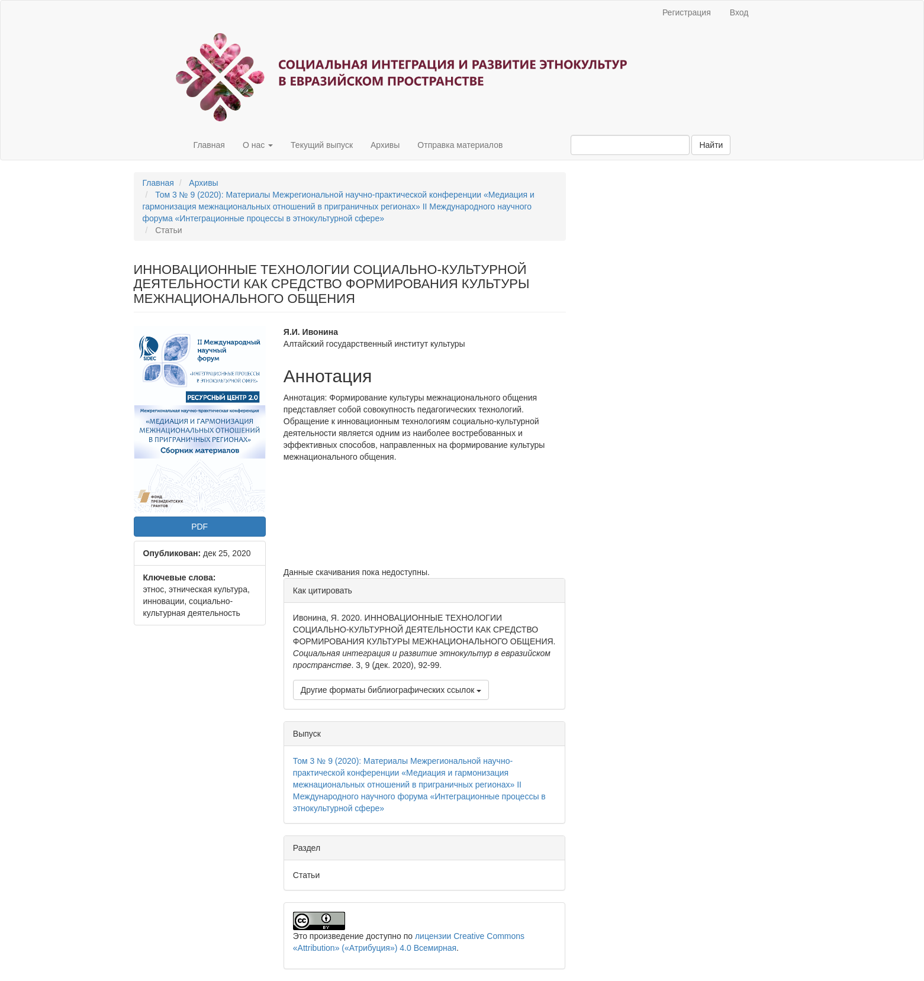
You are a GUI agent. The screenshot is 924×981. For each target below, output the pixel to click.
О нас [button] (258, 145)
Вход (739, 12)
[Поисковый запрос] (630, 145)
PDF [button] (199, 526)
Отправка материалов (460, 145)
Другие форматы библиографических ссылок (391, 690)
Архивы (385, 145)
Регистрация (686, 12)
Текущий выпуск (322, 145)
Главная (209, 145)
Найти (711, 145)
